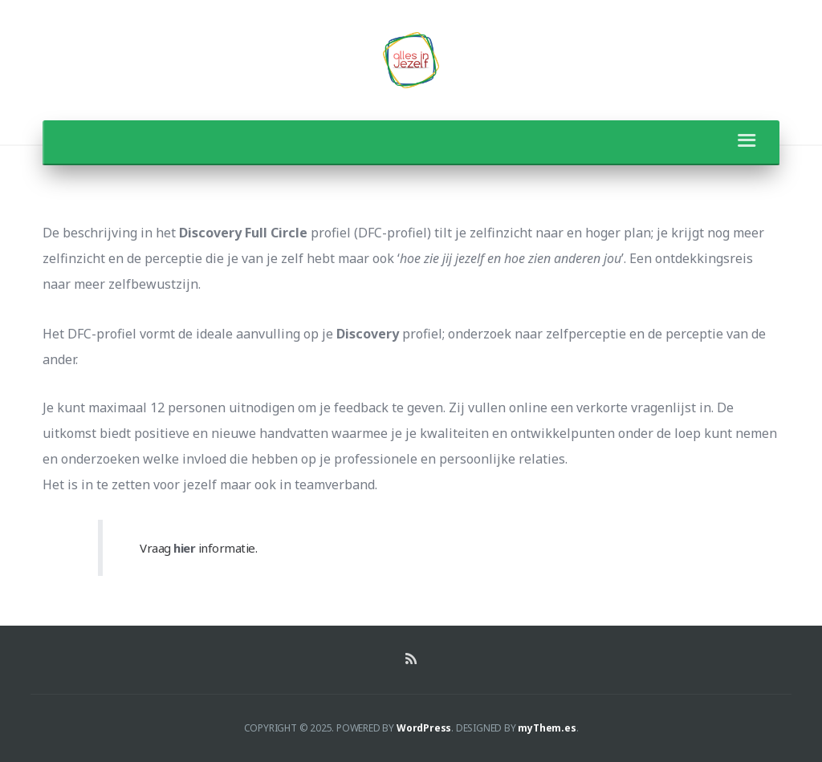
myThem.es (547, 728)
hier (184, 548)
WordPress (424, 728)
